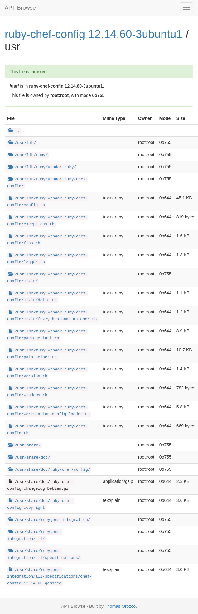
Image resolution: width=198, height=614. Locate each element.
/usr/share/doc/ (29, 457)
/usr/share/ (24, 445)
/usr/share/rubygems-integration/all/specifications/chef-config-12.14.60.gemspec (49, 577)
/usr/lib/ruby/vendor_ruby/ (42, 167)
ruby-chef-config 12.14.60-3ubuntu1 (93, 34)
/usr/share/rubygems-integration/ (49, 520)
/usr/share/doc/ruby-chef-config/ (49, 470)
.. (14, 131)
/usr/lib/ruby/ (28, 155)
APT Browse (20, 8)
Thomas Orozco (120, 606)
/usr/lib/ (22, 143)
